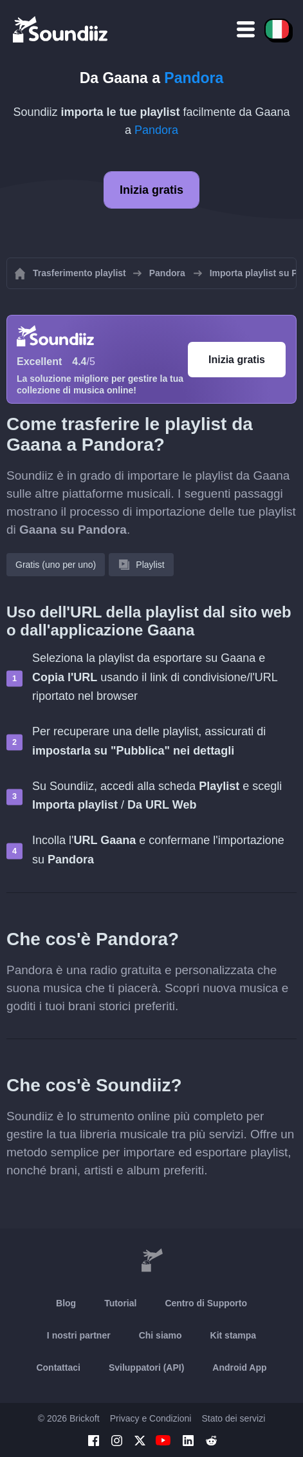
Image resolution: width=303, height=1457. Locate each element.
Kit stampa (233, 1335)
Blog (66, 1303)
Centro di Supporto (206, 1303)
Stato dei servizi (233, 1418)
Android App (239, 1367)
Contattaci (58, 1367)
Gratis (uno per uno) (55, 564)
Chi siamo (160, 1335)
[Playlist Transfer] (61, 29)
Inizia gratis (151, 189)
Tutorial (120, 1303)
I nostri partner (79, 1335)
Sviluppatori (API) (146, 1367)
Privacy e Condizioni (151, 1418)
